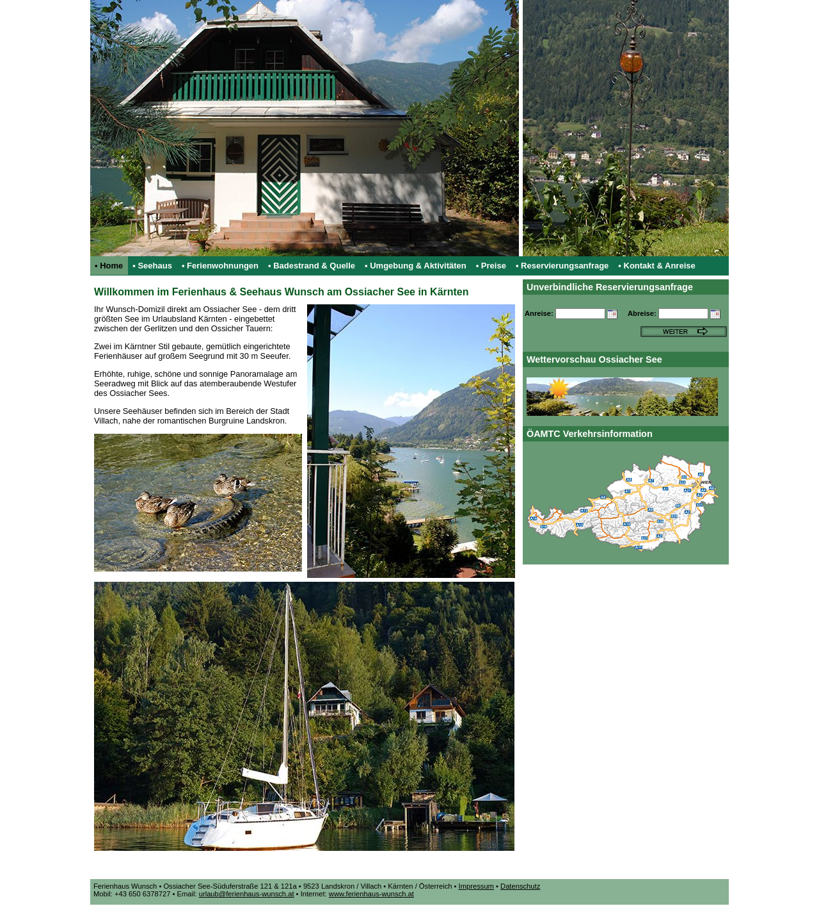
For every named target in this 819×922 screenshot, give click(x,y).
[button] (613, 315)
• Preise (491, 265)
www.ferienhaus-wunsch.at (371, 894)
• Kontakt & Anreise (656, 265)
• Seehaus (152, 265)
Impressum (476, 886)
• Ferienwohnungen (220, 265)
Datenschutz (520, 886)
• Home (109, 265)
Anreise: (539, 313)
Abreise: (642, 313)
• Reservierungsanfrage (562, 265)
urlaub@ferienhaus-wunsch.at (246, 894)
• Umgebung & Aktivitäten (415, 265)
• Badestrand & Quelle (311, 265)
